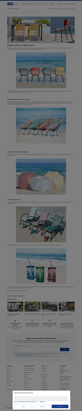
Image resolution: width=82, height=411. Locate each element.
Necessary (42, 406)
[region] (41, 400)
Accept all (60, 406)
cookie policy (42, 401)
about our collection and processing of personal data (25, 401)
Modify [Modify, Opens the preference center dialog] (23, 406)
